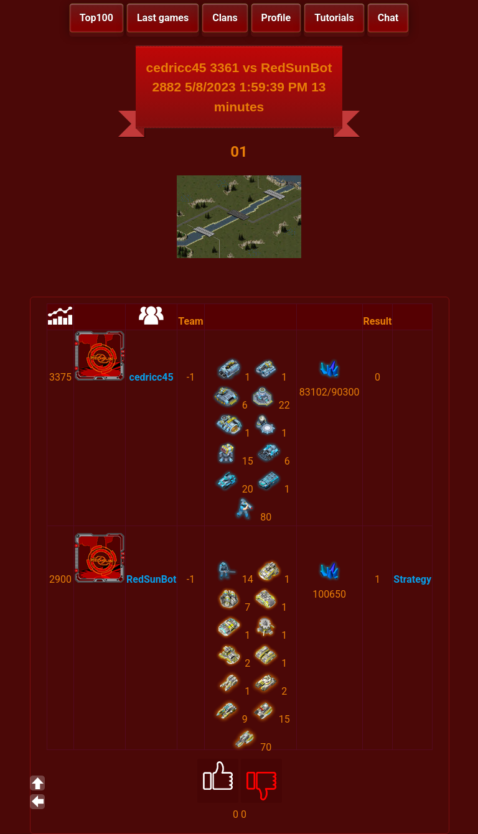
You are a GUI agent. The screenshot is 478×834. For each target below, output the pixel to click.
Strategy (412, 579)
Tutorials (334, 18)
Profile (276, 18)
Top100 (96, 18)
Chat (388, 18)
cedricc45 (151, 377)
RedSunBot (151, 579)
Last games (163, 18)
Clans (224, 18)
